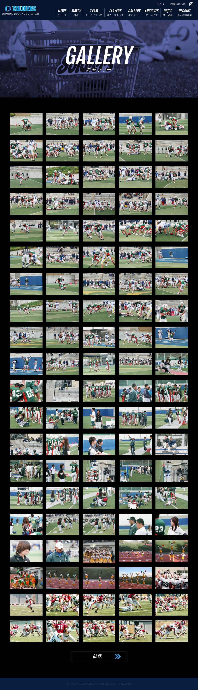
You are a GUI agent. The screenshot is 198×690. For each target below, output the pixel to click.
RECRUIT (184, 12)
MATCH (76, 12)
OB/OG (168, 12)
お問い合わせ (177, 4)
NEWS (62, 12)
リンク (161, 4)
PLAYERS (115, 12)
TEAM (93, 12)
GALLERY (134, 12)
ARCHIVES (151, 12)
